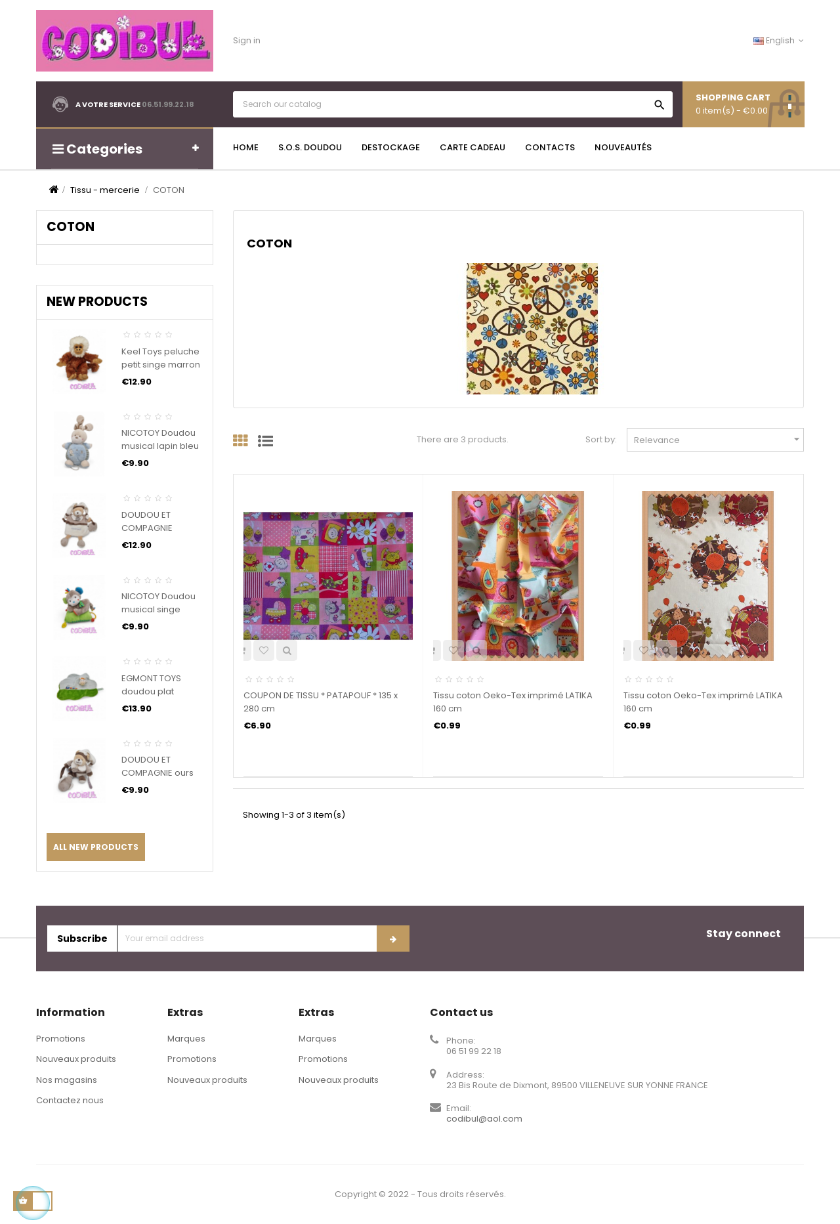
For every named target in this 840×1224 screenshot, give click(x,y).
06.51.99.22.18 (168, 104)
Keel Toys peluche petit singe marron (160, 358)
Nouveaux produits (76, 1059)
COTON (70, 227)
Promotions (60, 1038)
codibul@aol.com (484, 1118)
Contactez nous (70, 1100)
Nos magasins (66, 1080)
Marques (186, 1038)
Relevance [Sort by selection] (718, 439)
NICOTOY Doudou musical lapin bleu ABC (160, 446)
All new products (95, 847)
